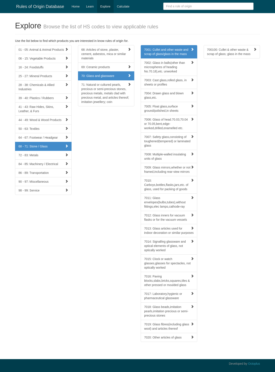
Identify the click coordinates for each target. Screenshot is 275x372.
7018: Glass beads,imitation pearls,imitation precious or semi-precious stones (169, 311)
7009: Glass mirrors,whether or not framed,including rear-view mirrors (169, 169)
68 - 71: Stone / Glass (43, 146)
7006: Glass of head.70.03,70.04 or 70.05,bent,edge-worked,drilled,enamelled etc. (169, 124)
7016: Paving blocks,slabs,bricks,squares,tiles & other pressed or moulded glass (169, 280)
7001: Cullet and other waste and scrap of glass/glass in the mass (169, 52)
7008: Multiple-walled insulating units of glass (169, 156)
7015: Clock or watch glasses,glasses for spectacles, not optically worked (169, 263)
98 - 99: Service (43, 190)
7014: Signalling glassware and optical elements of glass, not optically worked (169, 246)
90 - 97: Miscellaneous (43, 181)
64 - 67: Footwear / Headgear (43, 137)
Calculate (123, 6)
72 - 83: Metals (43, 155)
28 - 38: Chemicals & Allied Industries (43, 87)
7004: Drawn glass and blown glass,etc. (169, 95)
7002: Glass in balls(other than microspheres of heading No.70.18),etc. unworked (169, 67)
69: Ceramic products (106, 67)
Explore (105, 6)
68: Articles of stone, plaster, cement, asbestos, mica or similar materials (106, 54)
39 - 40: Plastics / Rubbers (43, 98)
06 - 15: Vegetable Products (43, 58)
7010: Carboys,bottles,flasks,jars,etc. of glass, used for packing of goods (169, 185)
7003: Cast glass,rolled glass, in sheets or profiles (169, 82)
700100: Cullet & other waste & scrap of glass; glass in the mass (232, 52)
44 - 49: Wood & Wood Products (43, 120)
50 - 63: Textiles (43, 128)
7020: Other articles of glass (169, 337)
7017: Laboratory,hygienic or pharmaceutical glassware (169, 296)
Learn (90, 6)
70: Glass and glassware (106, 76)
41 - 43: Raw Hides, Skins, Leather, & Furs (43, 109)
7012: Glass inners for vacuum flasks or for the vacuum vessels (169, 217)
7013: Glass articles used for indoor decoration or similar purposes (169, 230)
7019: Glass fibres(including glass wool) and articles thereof (169, 326)
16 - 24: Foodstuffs (43, 67)
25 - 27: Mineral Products (43, 76)
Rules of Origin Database (40, 6)
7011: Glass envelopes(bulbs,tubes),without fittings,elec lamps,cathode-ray (169, 202)
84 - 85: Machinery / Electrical (43, 164)
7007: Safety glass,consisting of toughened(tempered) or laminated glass (169, 141)
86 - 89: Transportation (43, 173)
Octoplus (254, 363)
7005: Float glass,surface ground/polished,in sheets (169, 108)
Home (75, 6)
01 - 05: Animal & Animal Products (43, 49)
